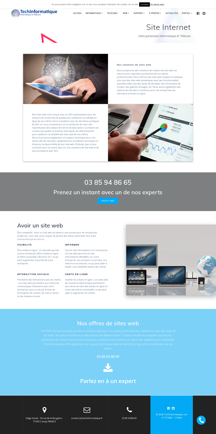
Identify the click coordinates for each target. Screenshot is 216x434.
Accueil (77, 13)
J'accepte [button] (144, 4)
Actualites (172, 13)
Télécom (112, 13)
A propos (154, 13)
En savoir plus (157, 4)
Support (138, 13)
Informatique (93, 13)
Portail (186, 13)
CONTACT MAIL (108, 201)
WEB (125, 13)
